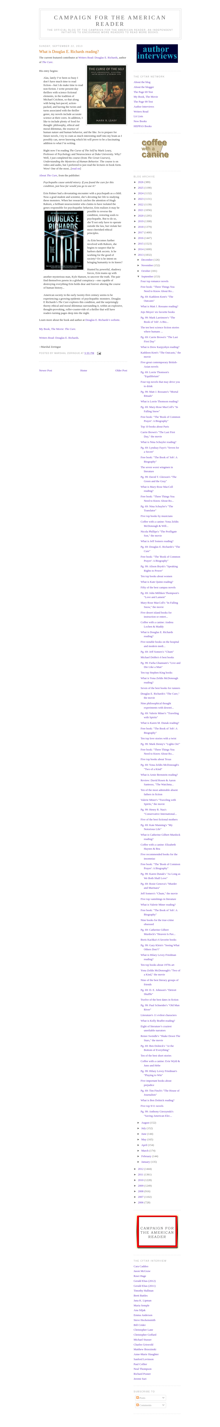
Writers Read (141, 111)
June (144, 1133)
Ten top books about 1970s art (157, 964)
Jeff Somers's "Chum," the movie (159, 893)
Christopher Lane (143, 1329)
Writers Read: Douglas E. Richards (98, 57)
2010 (141, 1180)
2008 (141, 1191)
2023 (141, 198)
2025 (141, 187)
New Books (140, 121)
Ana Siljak (139, 1310)
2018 (141, 226)
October (146, 270)
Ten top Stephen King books (156, 672)
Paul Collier (140, 1364)
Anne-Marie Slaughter (146, 1354)
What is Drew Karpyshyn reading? (160, 347)
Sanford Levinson (144, 1359)
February (146, 1156)
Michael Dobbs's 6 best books (157, 657)
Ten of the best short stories (156, 1055)
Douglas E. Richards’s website (102, 319)
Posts (140, 1397)
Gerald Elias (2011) (145, 1285)
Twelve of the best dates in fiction (159, 999)
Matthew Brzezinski (145, 1349)
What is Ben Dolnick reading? (157, 1100)
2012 (141, 1168)
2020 (141, 215)
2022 (141, 204)
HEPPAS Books (143, 126)
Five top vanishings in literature (158, 899)
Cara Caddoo (141, 1266)
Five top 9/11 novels (152, 1105)
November (147, 265)
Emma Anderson (143, 1315)
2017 (141, 232)
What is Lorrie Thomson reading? (159, 401)
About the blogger (144, 87)
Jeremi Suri (140, 1378)
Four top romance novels (154, 281)
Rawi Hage (140, 1276)
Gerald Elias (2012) (145, 1280)
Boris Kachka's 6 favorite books (158, 939)
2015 (141, 243)
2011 (141, 1174)
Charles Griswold (143, 1344)
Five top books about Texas (156, 759)
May (144, 1139)
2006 (141, 1202)
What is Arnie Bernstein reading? (159, 774)
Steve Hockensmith (144, 1320)
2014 (141, 249)
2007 (141, 1196)
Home (83, 370)
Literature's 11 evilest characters (159, 1015)
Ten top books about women (156, 576)
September (147, 276)
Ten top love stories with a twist (158, 738)
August (145, 1122)
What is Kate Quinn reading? (157, 581)
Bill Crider (140, 1325)
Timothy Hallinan (143, 1290)
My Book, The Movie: (57, 329)
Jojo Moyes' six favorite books (158, 312)
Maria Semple (141, 1305)
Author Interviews (144, 106)
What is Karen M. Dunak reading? (160, 722)
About (48, 175)
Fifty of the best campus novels (158, 587)
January (146, 1161)
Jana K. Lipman (142, 1300)
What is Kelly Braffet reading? (158, 1020)
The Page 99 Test (143, 101)
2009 (141, 1185)
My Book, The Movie (146, 96)
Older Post (121, 370)
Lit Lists (138, 116)
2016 (141, 238)
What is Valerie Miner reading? (158, 904)
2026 (141, 182)
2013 (141, 254)
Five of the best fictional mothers (159, 819)
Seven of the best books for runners (160, 688)
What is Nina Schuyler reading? (158, 442)
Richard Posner (142, 1373)
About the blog (142, 82)
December (147, 259)
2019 (141, 221)
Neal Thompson (142, 1368)
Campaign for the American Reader (110, 20)
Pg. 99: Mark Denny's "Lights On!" (160, 744)
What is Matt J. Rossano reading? (159, 306)
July (144, 1128)
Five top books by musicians (157, 516)
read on (76, 168)
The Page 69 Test (143, 92)
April (144, 1145)
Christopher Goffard (145, 1334)
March (145, 1150)
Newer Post (45, 370)
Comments (144, 1405)
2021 (141, 210)
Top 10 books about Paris (155, 426)
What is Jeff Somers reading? (157, 541)
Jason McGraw (142, 1271)
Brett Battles (141, 1295)
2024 (141, 193)
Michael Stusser (142, 1339)
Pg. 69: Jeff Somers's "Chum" (157, 651)
